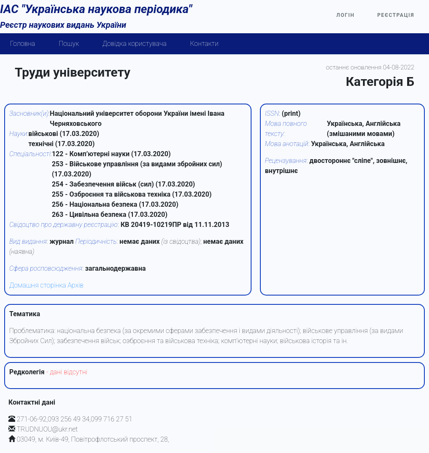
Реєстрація (395, 15)
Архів (76, 285)
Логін (345, 15)
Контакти (204, 44)
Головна (22, 44)
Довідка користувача (135, 44)
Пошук (69, 44)
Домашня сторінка (37, 285)
